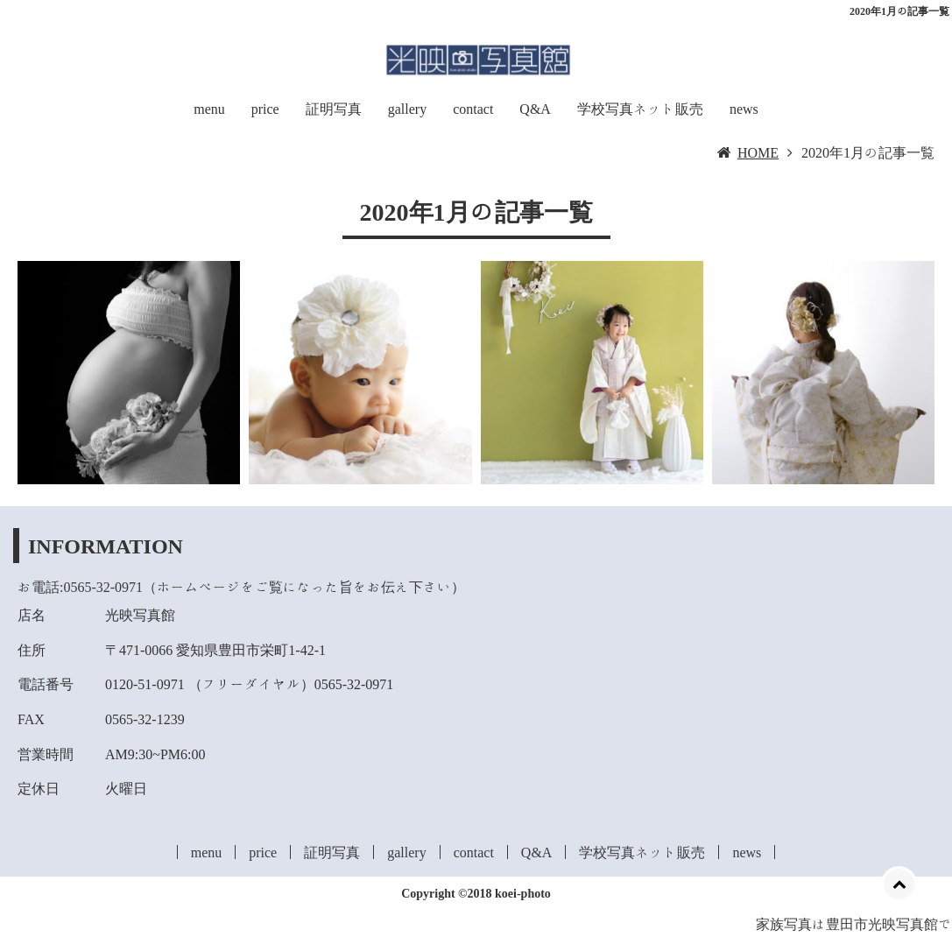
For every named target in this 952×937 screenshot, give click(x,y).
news (744, 109)
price (265, 109)
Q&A (535, 109)
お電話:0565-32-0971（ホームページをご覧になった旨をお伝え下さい (234, 587)
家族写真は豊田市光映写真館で (854, 924)
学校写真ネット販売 (640, 109)
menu (209, 109)
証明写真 (334, 109)
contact (473, 109)
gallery (407, 109)
